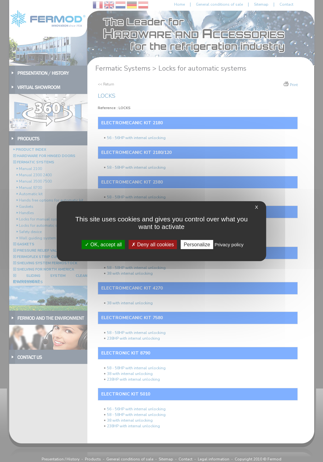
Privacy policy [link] (229, 244)
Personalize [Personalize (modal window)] (197, 244)
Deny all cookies (153, 244)
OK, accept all (103, 244)
